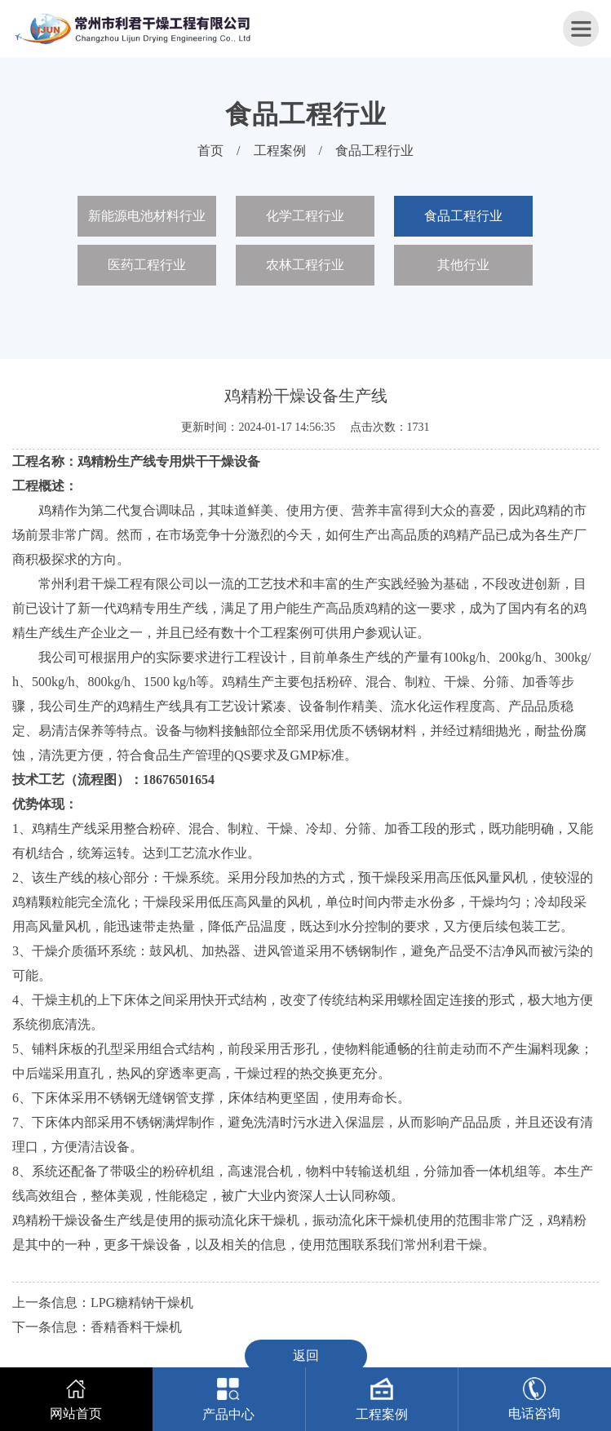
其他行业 (463, 265)
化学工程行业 (305, 216)
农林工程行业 (305, 265)
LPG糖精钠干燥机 (142, 1302)
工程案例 (280, 150)
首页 (210, 150)
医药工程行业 (147, 265)
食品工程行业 (374, 150)
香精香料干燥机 (136, 1327)
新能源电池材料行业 (147, 216)
